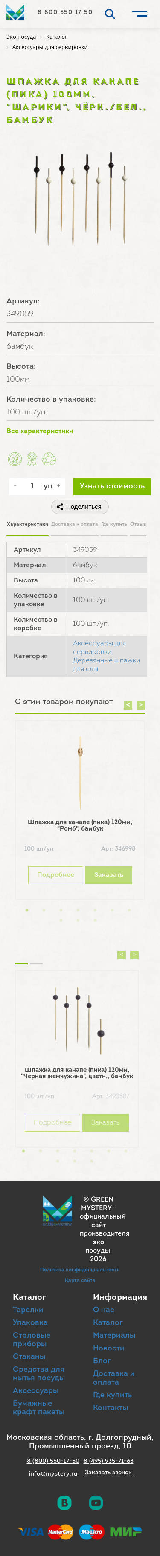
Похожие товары (21, 953)
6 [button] (112, 910)
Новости (109, 1349)
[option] (80, 812)
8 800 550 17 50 (65, 12)
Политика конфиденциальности (80, 1270)
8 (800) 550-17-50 (53, 1461)
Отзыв (138, 524)
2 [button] (44, 910)
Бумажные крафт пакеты (38, 1408)
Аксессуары (35, 1391)
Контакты (110, 1408)
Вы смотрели (36, 953)
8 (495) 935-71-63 (109, 1461)
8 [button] (61, 920)
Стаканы (29, 1357)
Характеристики (27, 524)
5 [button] (95, 910)
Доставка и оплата (74, 524)
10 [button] (95, 920)
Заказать (108, 875)
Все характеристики (39, 431)
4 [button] (78, 910)
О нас (103, 1310)
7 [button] (129, 910)
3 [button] (61, 910)
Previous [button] (128, 705)
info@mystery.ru (53, 1474)
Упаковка (30, 1323)
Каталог (108, 1323)
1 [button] (27, 910)
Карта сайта (80, 1280)
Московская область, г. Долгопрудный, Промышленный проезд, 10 (80, 1442)
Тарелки (28, 1310)
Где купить (114, 524)
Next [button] (141, 705)
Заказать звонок (108, 1473)
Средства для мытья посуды (39, 1374)
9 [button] (78, 920)
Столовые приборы (31, 1340)
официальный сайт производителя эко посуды (105, 1233)
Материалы (114, 1336)
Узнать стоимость (112, 487)
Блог (102, 1361)
